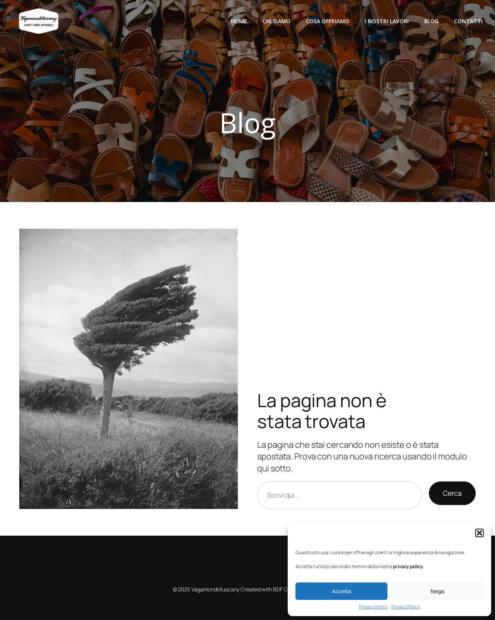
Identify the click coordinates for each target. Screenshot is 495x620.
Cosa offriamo (327, 21)
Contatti (468, 21)
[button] (479, 533)
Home (239, 21)
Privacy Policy (373, 607)
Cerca (452, 493)
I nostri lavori (387, 21)
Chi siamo (276, 21)
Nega (437, 591)
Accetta (341, 591)
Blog (431, 21)
